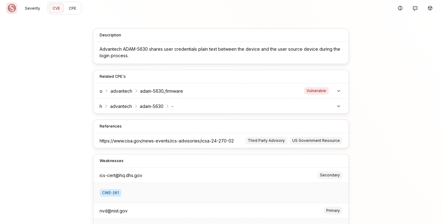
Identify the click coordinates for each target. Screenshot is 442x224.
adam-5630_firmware (161, 91)
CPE (72, 8)
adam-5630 (151, 106)
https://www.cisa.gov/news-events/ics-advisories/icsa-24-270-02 (167, 140)
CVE (56, 8)
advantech (121, 91)
